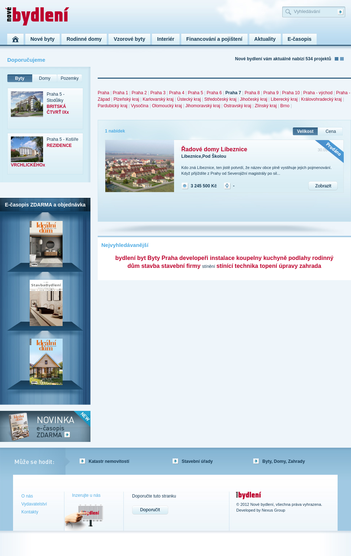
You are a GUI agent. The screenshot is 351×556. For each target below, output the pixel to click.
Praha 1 (120, 92)
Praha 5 (195, 92)
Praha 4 (176, 92)
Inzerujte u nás (86, 495)
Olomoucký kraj (167, 105)
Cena (331, 131)
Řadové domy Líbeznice (214, 149)
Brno (284, 105)
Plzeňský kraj (126, 99)
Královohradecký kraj (321, 99)
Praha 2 (139, 92)
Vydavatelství (34, 504)
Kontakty (29, 511)
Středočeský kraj (220, 99)
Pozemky (70, 78)
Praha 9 (271, 92)
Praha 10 (291, 92)
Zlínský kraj (266, 105)
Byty (19, 78)
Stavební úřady (197, 461)
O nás (27, 496)
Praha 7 (233, 92)
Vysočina (139, 105)
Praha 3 (157, 92)
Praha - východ (318, 92)
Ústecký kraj (188, 99)
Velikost (305, 131)
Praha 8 (252, 92)
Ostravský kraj (237, 105)
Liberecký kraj (284, 99)
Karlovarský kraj (158, 99)
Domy (44, 78)
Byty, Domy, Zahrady (283, 461)
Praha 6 (214, 92)
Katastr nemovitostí (109, 461)
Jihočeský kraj (253, 99)
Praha (103, 92)
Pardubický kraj (112, 105)
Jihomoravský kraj (202, 105)
